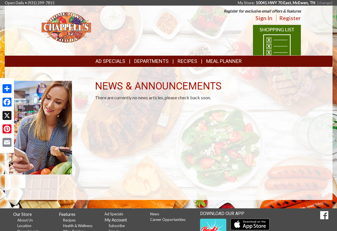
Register (290, 18)
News (154, 214)
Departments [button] (151, 61)
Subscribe (117, 225)
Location (24, 225)
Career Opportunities (167, 219)
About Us (25, 220)
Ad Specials (110, 61)
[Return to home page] (66, 26)
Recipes (187, 61)
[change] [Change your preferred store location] (325, 2)
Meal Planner (224, 61)
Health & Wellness (77, 225)
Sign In (263, 18)
